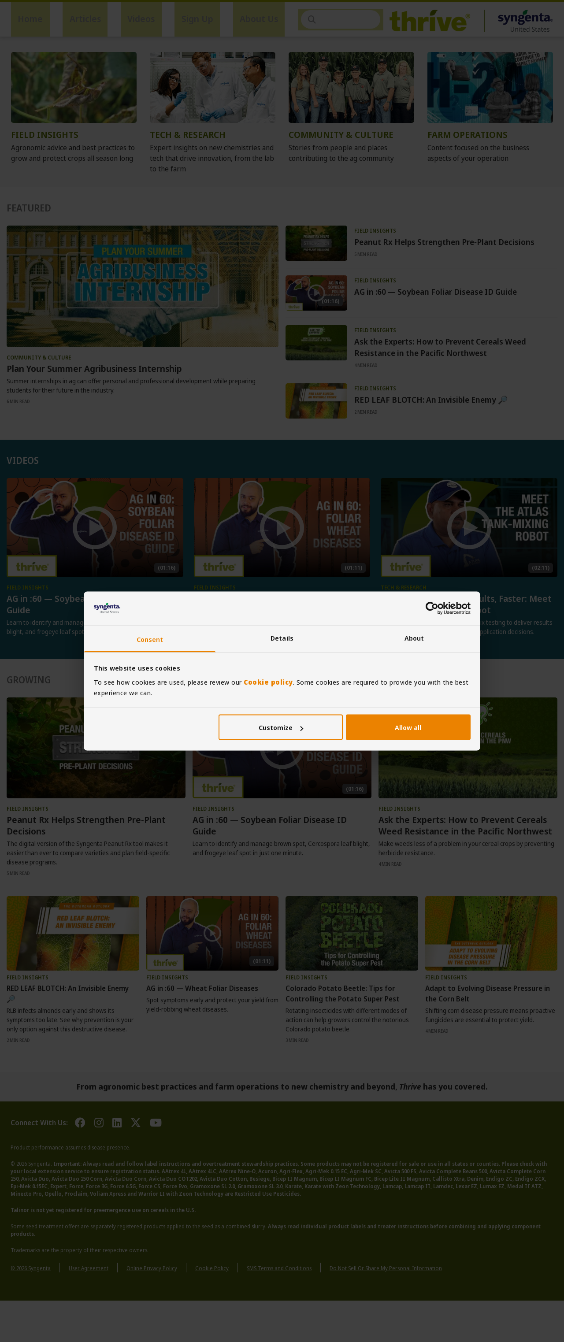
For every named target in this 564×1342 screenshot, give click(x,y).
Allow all (408, 727)
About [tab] (414, 637)
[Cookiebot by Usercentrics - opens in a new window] (432, 608)
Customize (281, 727)
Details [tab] (282, 637)
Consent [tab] (150, 638)
